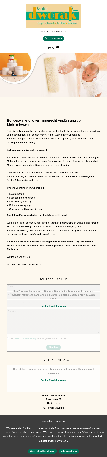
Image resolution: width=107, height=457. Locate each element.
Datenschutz (47, 421)
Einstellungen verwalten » (53, 441)
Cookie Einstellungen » (53, 306)
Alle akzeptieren (69, 451)
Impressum (60, 421)
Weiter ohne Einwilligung (42, 451)
